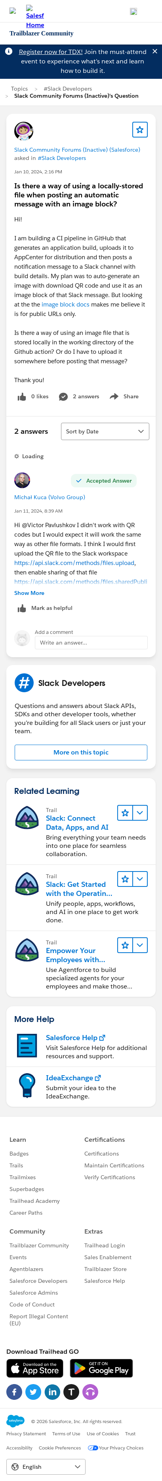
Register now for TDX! (51, 52)
